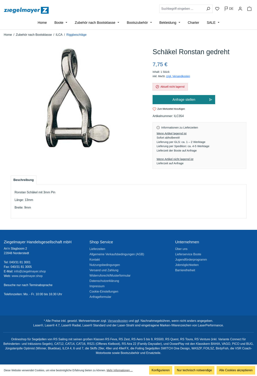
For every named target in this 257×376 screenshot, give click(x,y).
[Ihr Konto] (240, 9)
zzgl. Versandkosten (178, 76)
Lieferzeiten (97, 249)
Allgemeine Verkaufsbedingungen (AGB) (116, 254)
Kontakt (94, 259)
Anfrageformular (100, 296)
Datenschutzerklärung (104, 280)
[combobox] (181, 9)
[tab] (24, 180)
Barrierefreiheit (185, 270)
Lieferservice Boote (188, 254)
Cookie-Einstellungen (103, 291)
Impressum (96, 286)
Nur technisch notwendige (194, 370)
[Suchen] (208, 9)
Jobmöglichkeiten (187, 265)
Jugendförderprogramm (191, 259)
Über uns (181, 249)
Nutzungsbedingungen (104, 265)
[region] (78, 98)
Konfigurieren (161, 370)
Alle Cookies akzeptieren (236, 370)
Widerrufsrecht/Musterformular (109, 275)
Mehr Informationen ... (120, 370)
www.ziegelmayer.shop (27, 276)
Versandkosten (118, 320)
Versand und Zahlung (103, 270)
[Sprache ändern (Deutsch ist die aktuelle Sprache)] (229, 9)
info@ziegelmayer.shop (30, 271)
